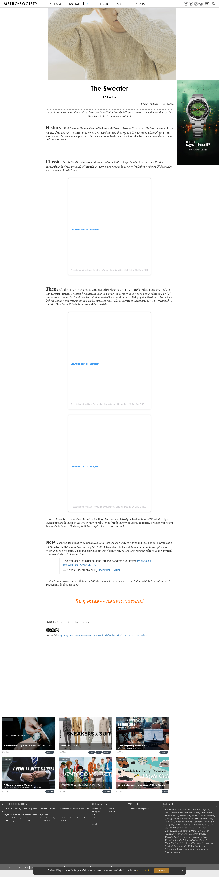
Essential (39, 821)
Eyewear (169, 831)
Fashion (74, 3)
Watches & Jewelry (47, 808)
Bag (204, 837)
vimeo (112, 812)
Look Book (187, 825)
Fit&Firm (175, 843)
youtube (95, 821)
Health (183, 846)
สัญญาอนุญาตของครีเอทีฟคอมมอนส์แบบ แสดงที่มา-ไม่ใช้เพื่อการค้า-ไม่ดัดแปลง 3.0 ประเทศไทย (102, 635)
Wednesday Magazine (139, 808)
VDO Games (171, 812)
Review (174, 815)
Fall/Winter (179, 837)
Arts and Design (190, 840)
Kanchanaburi (184, 809)
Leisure (104, 3)
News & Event (83, 818)
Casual (91, 752)
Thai (191, 812)
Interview (189, 822)
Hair (167, 822)
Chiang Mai (170, 819)
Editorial (140, 3)
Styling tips (73, 622)
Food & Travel (28, 818)
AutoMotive (201, 849)
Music (191, 828)
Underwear (208, 822)
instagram (96, 812)
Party (196, 819)
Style (90, 3)
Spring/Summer (183, 834)
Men (188, 837)
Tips (203, 843)
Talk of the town (185, 819)
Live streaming (64, 808)
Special (198, 822)
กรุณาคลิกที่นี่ (143, 870)
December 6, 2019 (109, 570)
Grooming (15, 815)
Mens (198, 828)
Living (177, 852)
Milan (167, 815)
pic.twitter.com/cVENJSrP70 (79, 564)
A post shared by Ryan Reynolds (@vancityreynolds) (96, 404)
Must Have (29, 821)
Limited (177, 825)
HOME (58, 3)
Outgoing (205, 809)
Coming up (182, 828)
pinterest (95, 818)
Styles (195, 834)
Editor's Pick (194, 831)
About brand (78, 808)
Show (204, 828)
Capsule (169, 837)
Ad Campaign (181, 831)
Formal (98, 752)
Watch (202, 846)
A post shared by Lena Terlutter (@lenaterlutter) (93, 270)
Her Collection (177, 822)
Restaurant (170, 834)
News (201, 840)
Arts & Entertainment (45, 818)
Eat (166, 809)
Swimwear (183, 812)
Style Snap (43, 815)
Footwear (190, 849)
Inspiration (58, 622)
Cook (196, 812)
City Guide (49, 821)
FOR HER (121, 3)
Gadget (180, 849)
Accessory (196, 837)
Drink (182, 843)
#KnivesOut (144, 560)
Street (202, 815)
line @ (111, 808)
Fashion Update (30, 808)
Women (210, 815)
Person (172, 809)
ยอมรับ (161, 870)
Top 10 (59, 821)
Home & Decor (62, 818)
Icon (35, 815)
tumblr (94, 824)
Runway (17, 808)
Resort (182, 815)
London (196, 809)
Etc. (188, 815)
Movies (197, 825)
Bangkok (169, 825)
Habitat (172, 828)
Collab (202, 834)
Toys (73, 818)
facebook (96, 808)
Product (169, 846)
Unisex (210, 812)
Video (67, 821)
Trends (85, 622)
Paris (204, 825)
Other (203, 812)
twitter (94, 815)
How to (17, 818)
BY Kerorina (109, 97)
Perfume (169, 852)
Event (176, 846)
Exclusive (19, 821)
